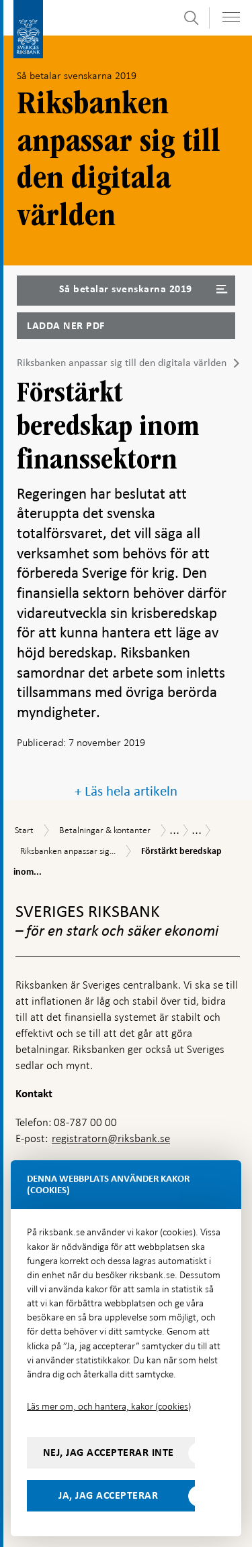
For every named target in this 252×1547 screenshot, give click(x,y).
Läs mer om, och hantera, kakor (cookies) (109, 1406)
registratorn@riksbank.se (111, 1138)
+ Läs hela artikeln (126, 791)
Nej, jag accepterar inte (108, 1452)
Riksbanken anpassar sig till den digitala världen (121, 362)
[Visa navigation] (231, 17)
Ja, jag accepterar (108, 1495)
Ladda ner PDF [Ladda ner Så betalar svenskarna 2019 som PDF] (66, 325)
